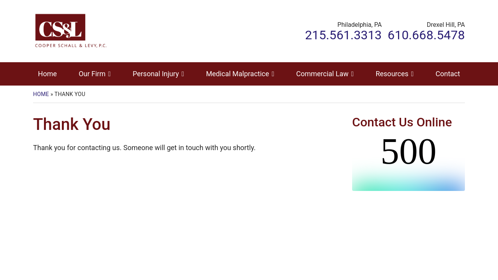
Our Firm (92, 74)
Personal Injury (156, 74)
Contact (447, 74)
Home (47, 74)
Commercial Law (322, 74)
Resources (391, 74)
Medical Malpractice (237, 74)
